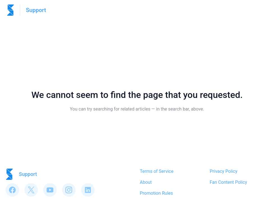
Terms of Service (156, 171)
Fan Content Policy (228, 182)
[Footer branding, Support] (24, 174)
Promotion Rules (156, 193)
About (146, 182)
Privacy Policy (224, 171)
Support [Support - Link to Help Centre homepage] (36, 10)
